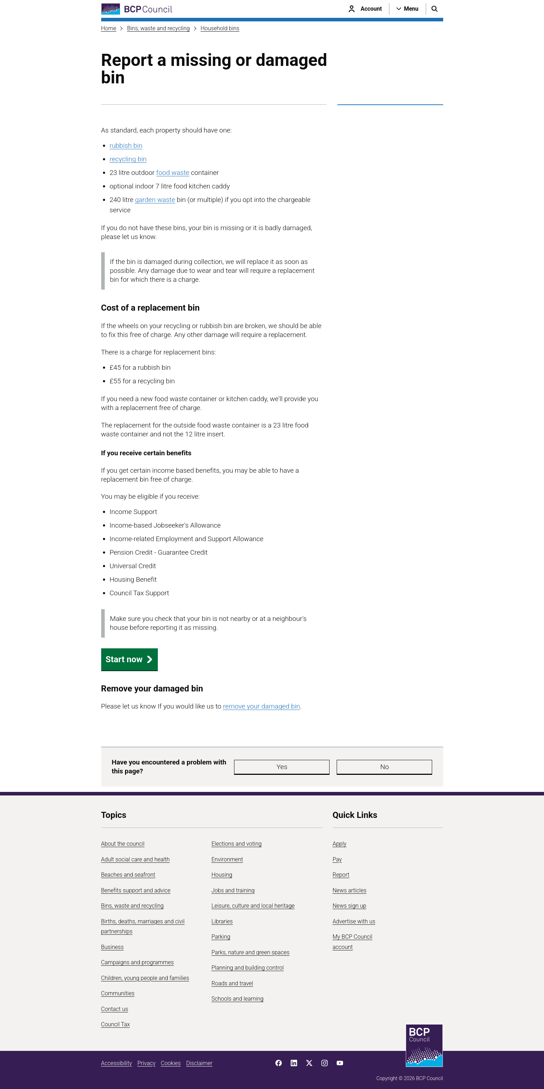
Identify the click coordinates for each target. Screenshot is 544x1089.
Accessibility (116, 1059)
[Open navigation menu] (407, 9)
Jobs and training (233, 886)
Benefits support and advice (136, 886)
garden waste (155, 200)
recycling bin (128, 159)
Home (108, 28)
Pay (337, 855)
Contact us (114, 1005)
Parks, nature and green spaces (251, 948)
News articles (350, 886)
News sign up (350, 902)
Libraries (222, 917)
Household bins (220, 28)
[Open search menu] (434, 9)
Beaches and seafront (128, 871)
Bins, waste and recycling (158, 28)
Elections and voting (237, 840)
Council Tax (115, 1021)
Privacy (146, 1059)
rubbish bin (126, 145)
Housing (222, 871)
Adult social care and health (135, 855)
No (327, 765)
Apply (340, 840)
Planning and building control (248, 964)
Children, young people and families (145, 974)
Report (341, 871)
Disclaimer (199, 1059)
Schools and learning (238, 995)
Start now (129, 659)
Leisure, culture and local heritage (253, 902)
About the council (123, 840)
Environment (227, 855)
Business (112, 943)
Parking (221, 933)
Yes (284, 765)
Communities (118, 990)
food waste (173, 172)
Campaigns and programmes (137, 959)
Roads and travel (232, 979)
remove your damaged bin (261, 706)
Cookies (171, 1059)
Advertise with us (354, 917)
